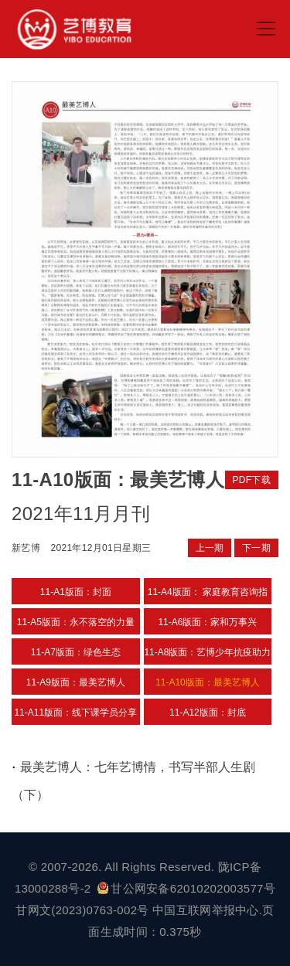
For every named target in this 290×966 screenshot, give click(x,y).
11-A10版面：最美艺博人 (207, 682)
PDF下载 (252, 479)
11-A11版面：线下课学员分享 (75, 712)
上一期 (210, 548)
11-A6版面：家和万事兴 (207, 622)
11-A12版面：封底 (207, 712)
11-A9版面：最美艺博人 (75, 682)
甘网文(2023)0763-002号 (81, 910)
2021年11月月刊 (81, 513)
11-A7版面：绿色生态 (76, 652)
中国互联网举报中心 (205, 910)
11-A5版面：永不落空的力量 (76, 622)
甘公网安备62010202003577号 (186, 888)
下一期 (256, 548)
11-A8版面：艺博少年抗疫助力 (207, 652)
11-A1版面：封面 (75, 592)
